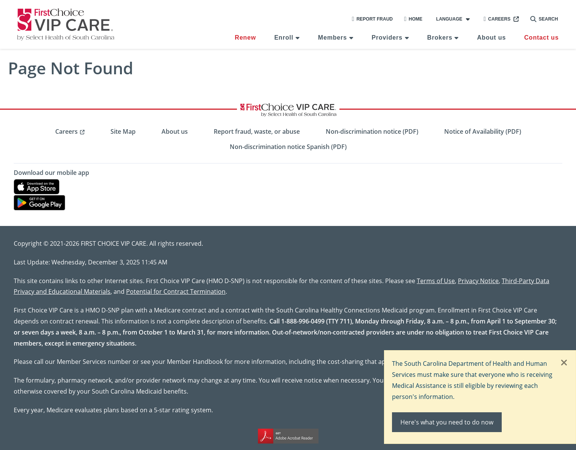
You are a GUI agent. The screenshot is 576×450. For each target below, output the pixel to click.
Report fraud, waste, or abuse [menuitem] (257, 131)
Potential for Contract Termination (176, 291)
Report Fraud (372, 19)
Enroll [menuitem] (283, 37)
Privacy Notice (478, 281)
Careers (496, 19)
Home (413, 19)
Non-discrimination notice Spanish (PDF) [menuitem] (288, 147)
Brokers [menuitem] (439, 37)
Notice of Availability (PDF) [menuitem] (482, 131)
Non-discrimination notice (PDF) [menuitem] (372, 131)
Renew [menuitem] (245, 37)
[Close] (564, 363)
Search (544, 19)
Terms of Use (436, 281)
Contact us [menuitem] (541, 37)
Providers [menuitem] (387, 37)
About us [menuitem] (491, 37)
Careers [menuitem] (66, 131)
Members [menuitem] (332, 37)
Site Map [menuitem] (123, 131)
